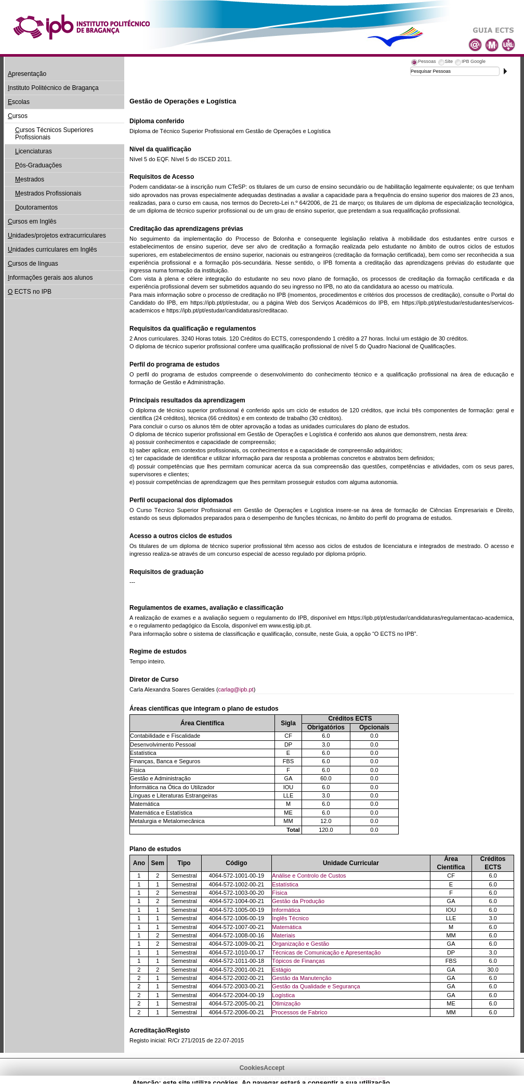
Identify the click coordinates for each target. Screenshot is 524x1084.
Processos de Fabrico (299, 1012)
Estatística (285, 884)
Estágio (281, 970)
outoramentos (36, 207)
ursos (18, 116)
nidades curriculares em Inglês (52, 249)
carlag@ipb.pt (236, 689)
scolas (19, 102)
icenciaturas (33, 151)
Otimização (286, 1003)
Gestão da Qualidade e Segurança (316, 986)
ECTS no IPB (29, 291)
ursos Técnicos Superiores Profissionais (54, 133)
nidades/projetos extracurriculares (57, 235)
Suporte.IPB (373, 1078)
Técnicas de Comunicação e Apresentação (326, 952)
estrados (29, 179)
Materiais (283, 935)
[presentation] (423, 63)
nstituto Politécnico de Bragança (53, 88)
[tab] (423, 63)
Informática (286, 910)
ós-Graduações (38, 165)
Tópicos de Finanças (298, 961)
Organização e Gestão (300, 944)
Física (279, 893)
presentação (27, 73)
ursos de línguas (33, 263)
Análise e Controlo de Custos (309, 875)
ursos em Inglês (32, 221)
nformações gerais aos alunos (50, 277)
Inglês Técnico (290, 918)
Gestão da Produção (298, 901)
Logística (283, 995)
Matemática (287, 927)
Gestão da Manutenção (301, 978)
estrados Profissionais (48, 193)
